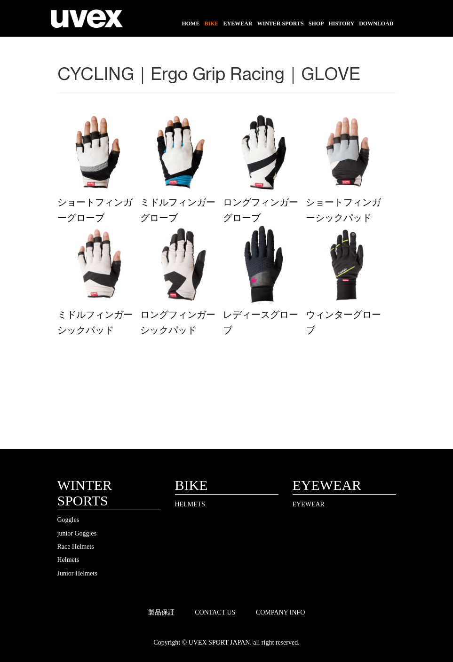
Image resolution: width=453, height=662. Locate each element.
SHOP (316, 23)
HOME (190, 23)
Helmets (68, 559)
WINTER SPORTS (280, 23)
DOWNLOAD (376, 23)
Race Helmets (75, 546)
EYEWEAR (237, 23)
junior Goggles (77, 533)
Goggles (68, 519)
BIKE (211, 23)
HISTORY (341, 23)
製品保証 (161, 612)
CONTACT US (215, 612)
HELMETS (190, 504)
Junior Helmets (77, 573)
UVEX (86, 21)
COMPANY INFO (280, 612)
